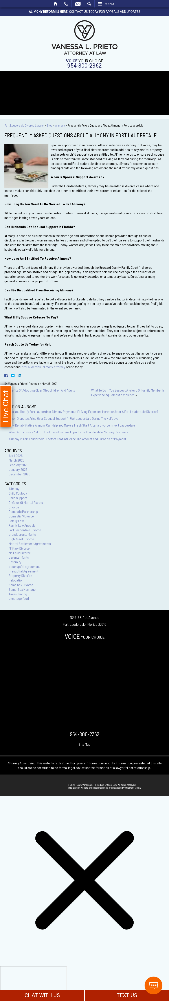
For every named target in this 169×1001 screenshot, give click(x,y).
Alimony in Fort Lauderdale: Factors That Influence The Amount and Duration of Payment (67, 439)
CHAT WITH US (42, 995)
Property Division (20, 575)
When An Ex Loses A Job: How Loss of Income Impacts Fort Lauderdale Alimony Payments (68, 432)
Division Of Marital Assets (26, 502)
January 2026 (18, 469)
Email (78, 3)
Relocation (16, 580)
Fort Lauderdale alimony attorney (42, 367)
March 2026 (16, 460)
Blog (49, 125)
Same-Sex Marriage (22, 589)
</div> (33, 983)
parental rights (19, 557)
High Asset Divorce (21, 539)
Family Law (16, 521)
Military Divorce (19, 548)
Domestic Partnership (23, 511)
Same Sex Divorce (21, 585)
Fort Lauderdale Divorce (25, 530)
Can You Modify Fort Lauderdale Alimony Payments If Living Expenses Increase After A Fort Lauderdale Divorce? (83, 411)
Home (55, 3)
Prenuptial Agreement (23, 571)
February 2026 (18, 465)
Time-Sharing (18, 594)
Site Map (84, 744)
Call (66, 3)
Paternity (15, 562)
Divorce (14, 507)
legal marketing (100, 788)
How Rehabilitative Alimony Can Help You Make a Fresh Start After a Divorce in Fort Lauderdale (72, 425)
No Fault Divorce (20, 553)
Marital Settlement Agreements (30, 543)
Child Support (18, 498)
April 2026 (16, 455)
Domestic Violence (21, 516)
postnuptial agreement (24, 566)
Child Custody (18, 493)
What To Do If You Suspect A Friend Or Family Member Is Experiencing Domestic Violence (128, 392)
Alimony (60, 125)
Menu (109, 4)
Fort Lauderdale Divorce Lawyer (24, 125)
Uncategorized (19, 598)
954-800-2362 (84, 65)
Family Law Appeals (22, 525)
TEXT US (127, 995)
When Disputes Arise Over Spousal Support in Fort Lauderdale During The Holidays (63, 418)
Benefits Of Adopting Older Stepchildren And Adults (41, 390)
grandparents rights (22, 534)
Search (89, 3)
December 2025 (19, 474)
